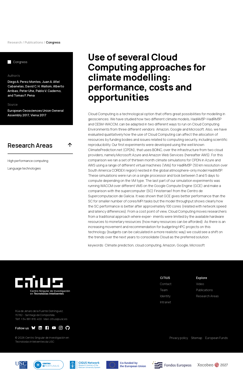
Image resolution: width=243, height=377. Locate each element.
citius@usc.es (58, 319)
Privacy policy (179, 338)
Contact (165, 284)
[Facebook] (47, 328)
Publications (34, 42)
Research (15, 42)
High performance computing (28, 161)
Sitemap (196, 338)
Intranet (165, 302)
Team (164, 290)
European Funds (216, 338)
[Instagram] (60, 328)
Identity (165, 296)
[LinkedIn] (40, 328)
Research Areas (207, 296)
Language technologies (24, 168)
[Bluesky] (33, 328)
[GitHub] (67, 328)
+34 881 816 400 (31, 319)
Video (200, 284)
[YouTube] (54, 328)
